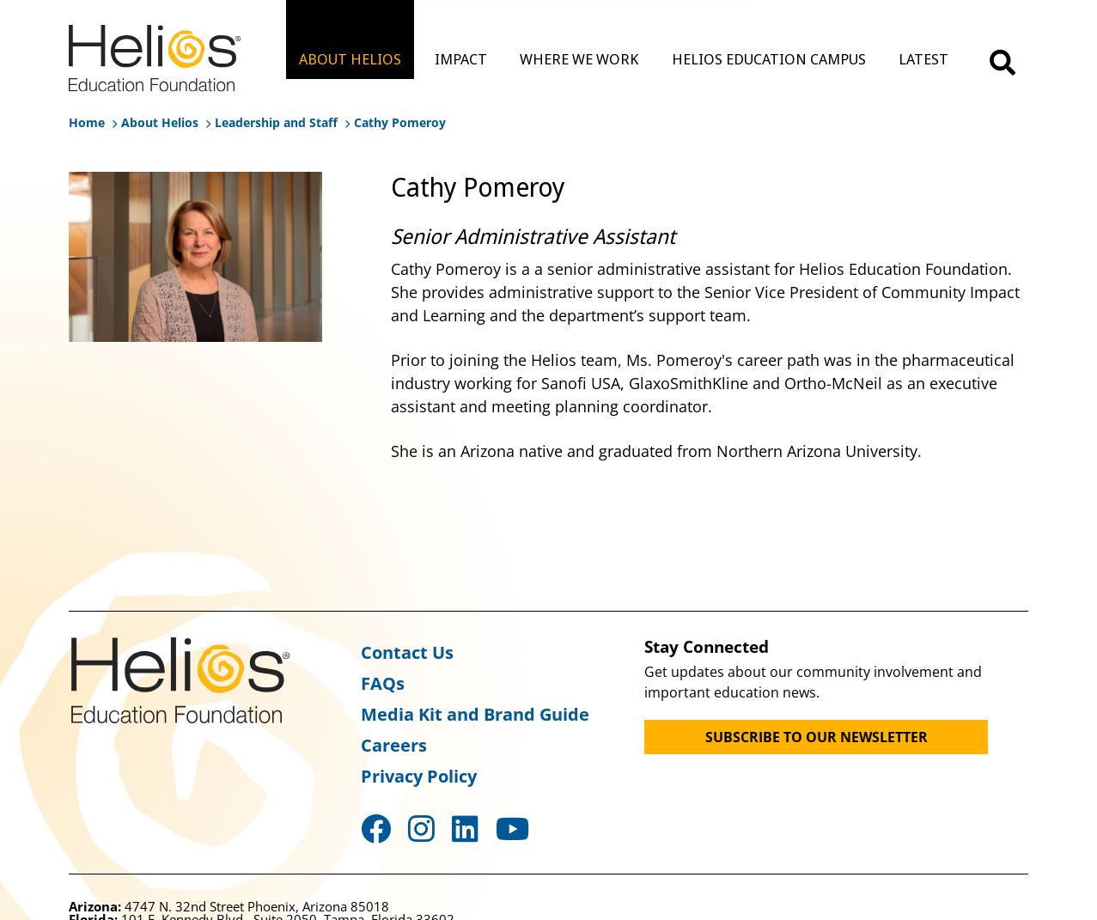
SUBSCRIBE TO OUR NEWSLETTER (816, 737)
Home (87, 122)
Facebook (376, 828)
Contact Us (407, 652)
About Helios (159, 122)
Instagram (421, 828)
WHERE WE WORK (579, 59)
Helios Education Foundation (180, 680)
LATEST (923, 59)
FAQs (383, 683)
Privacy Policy (419, 776)
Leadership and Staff (276, 122)
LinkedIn (465, 828)
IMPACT (461, 59)
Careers (394, 745)
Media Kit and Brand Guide (475, 714)
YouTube (512, 828)
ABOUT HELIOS (350, 59)
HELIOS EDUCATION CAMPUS (769, 59)
